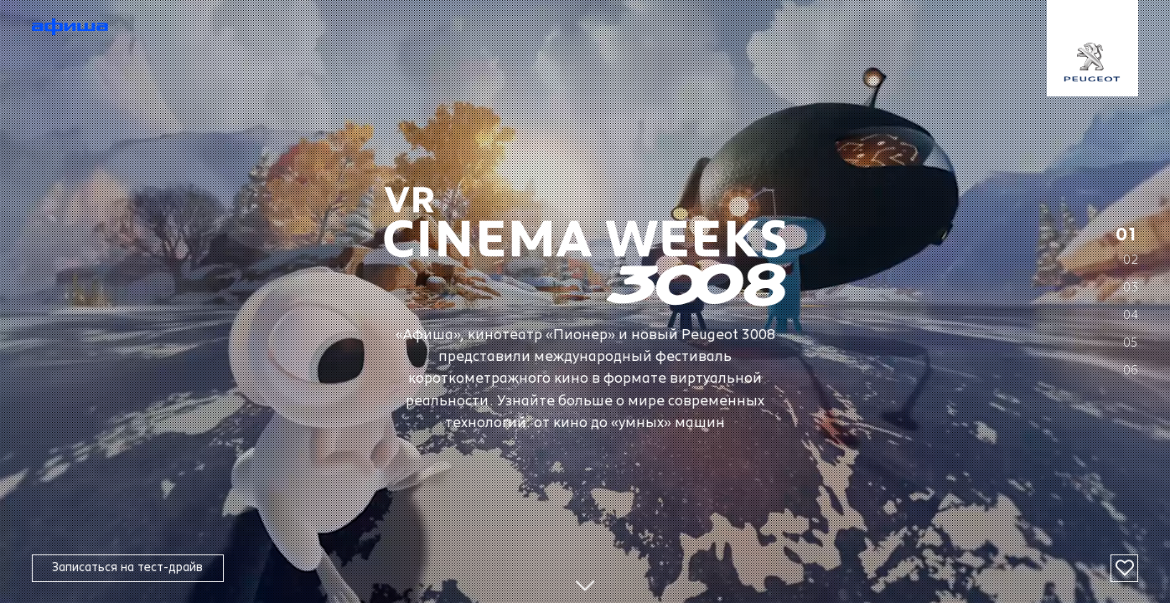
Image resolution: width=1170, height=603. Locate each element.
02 (1130, 259)
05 (1130, 342)
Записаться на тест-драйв (127, 567)
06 (1130, 369)
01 (1127, 235)
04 (1130, 314)
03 (1130, 287)
